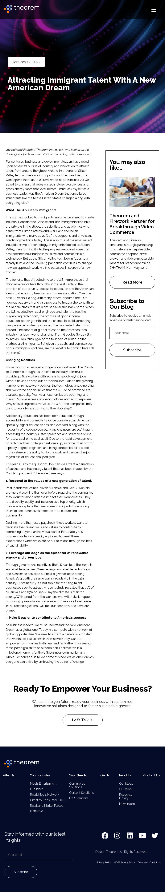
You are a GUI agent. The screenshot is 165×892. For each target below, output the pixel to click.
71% (87, 587)
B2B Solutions (79, 798)
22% (45, 235)
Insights (125, 775)
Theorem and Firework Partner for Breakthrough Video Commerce (132, 224)
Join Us (104, 775)
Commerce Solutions (77, 785)
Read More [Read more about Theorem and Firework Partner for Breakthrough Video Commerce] (132, 282)
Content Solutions (81, 792)
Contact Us (151, 775)
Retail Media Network (44, 794)
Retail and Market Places (46, 805)
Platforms (36, 811)
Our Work (125, 789)
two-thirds (66, 171)
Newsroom (127, 804)
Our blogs (126, 783)
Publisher (36, 789)
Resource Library (125, 796)
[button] (153, 10)
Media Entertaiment (43, 783)
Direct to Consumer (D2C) (47, 800)
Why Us (8, 775)
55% (38, 339)
